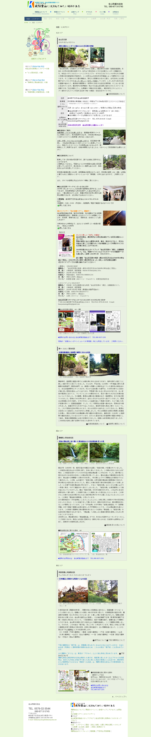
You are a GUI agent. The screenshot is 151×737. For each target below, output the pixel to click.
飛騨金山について (77, 710)
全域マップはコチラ (38, 58)
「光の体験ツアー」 (73, 88)
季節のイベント (91, 710)
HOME (26, 22)
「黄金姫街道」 (84, 517)
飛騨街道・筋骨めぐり (89, 217)
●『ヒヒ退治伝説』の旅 (34, 72)
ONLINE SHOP (72, 266)
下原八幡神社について (115, 640)
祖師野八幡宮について (115, 424)
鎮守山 (83, 617)
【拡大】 (62, 232)
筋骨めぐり (101, 727)
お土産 (81, 727)
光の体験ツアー (76, 714)
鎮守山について (99, 640)
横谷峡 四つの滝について (114, 525)
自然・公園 (60, 19)
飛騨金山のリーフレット (80, 731)
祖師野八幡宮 (71, 381)
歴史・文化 (48, 19)
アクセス (112, 710)
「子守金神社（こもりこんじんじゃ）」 (84, 499)
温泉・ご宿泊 (119, 19)
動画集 (92, 731)
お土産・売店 (105, 19)
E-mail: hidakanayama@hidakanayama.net (42, 720)
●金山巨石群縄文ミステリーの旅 (37, 68)
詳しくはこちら (64, 205)
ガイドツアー (89, 714)
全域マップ (103, 710)
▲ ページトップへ (119, 696)
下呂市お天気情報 (103, 731)
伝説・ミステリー (33, 19)
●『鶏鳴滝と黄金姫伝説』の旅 (36, 82)
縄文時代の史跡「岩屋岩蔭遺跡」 (109, 68)
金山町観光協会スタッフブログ (82, 718)
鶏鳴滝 (61, 438)
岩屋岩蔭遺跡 (76, 403)
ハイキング (83, 19)
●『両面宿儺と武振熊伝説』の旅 (37, 92)
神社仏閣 (71, 19)
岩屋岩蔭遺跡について (115, 94)
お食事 (93, 19)
